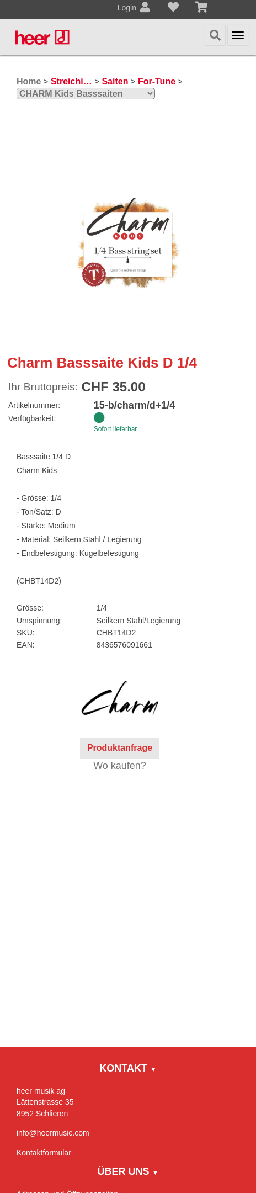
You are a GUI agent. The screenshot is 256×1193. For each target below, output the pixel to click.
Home (29, 81)
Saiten (115, 81)
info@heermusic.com (53, 1132)
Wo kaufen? (119, 765)
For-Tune (156, 81)
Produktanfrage (119, 747)
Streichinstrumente (71, 81)
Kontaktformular (44, 1152)
